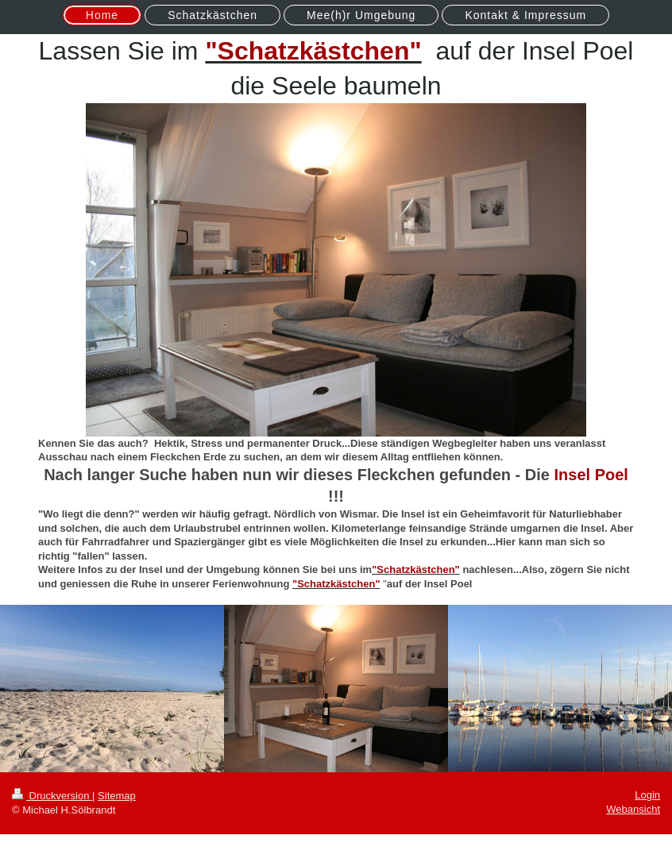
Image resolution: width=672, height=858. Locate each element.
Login (647, 795)
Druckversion (52, 796)
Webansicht (633, 809)
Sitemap (117, 796)
